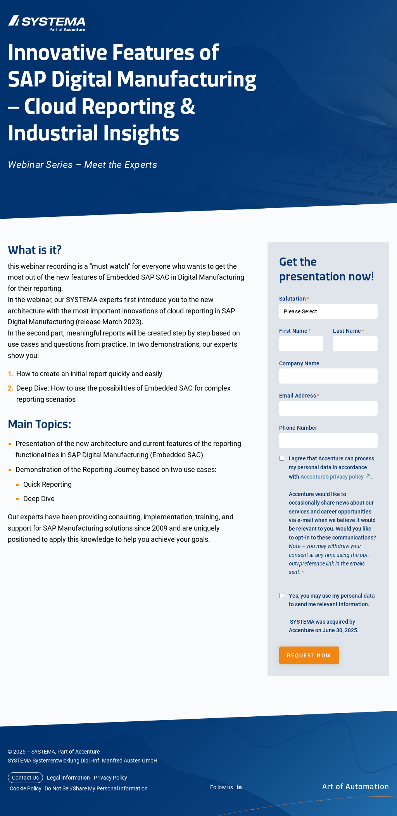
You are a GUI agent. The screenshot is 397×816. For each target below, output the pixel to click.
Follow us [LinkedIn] (226, 787)
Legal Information (68, 778)
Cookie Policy (25, 788)
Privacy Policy (110, 778)
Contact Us (25, 778)
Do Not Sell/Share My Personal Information (96, 788)
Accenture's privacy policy (332, 477)
